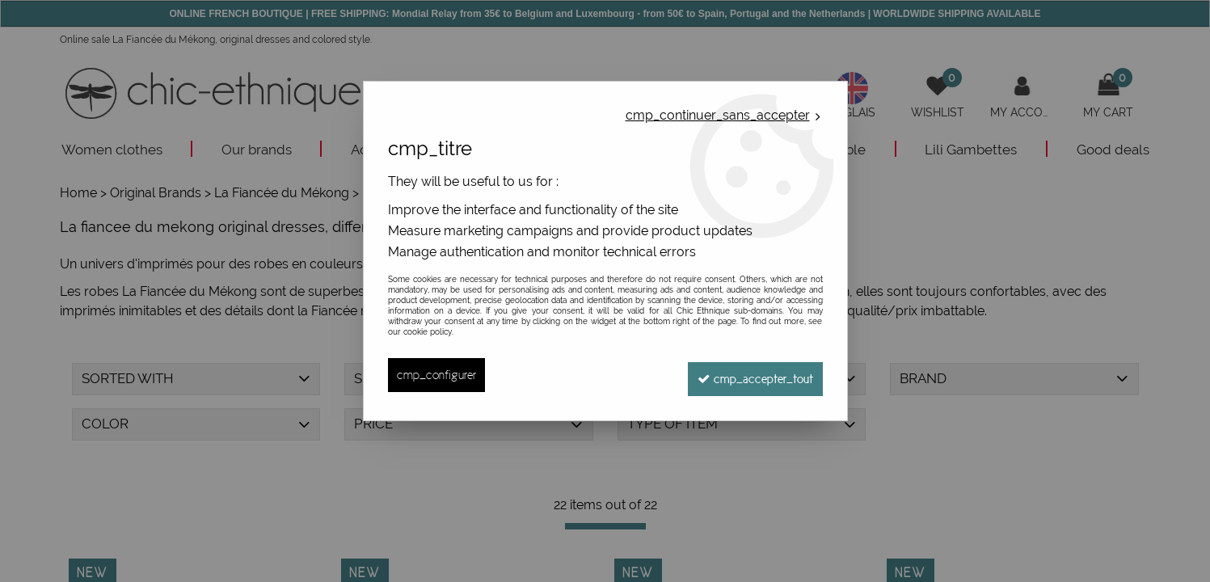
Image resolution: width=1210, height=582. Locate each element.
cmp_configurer (436, 375)
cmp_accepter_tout (752, 375)
